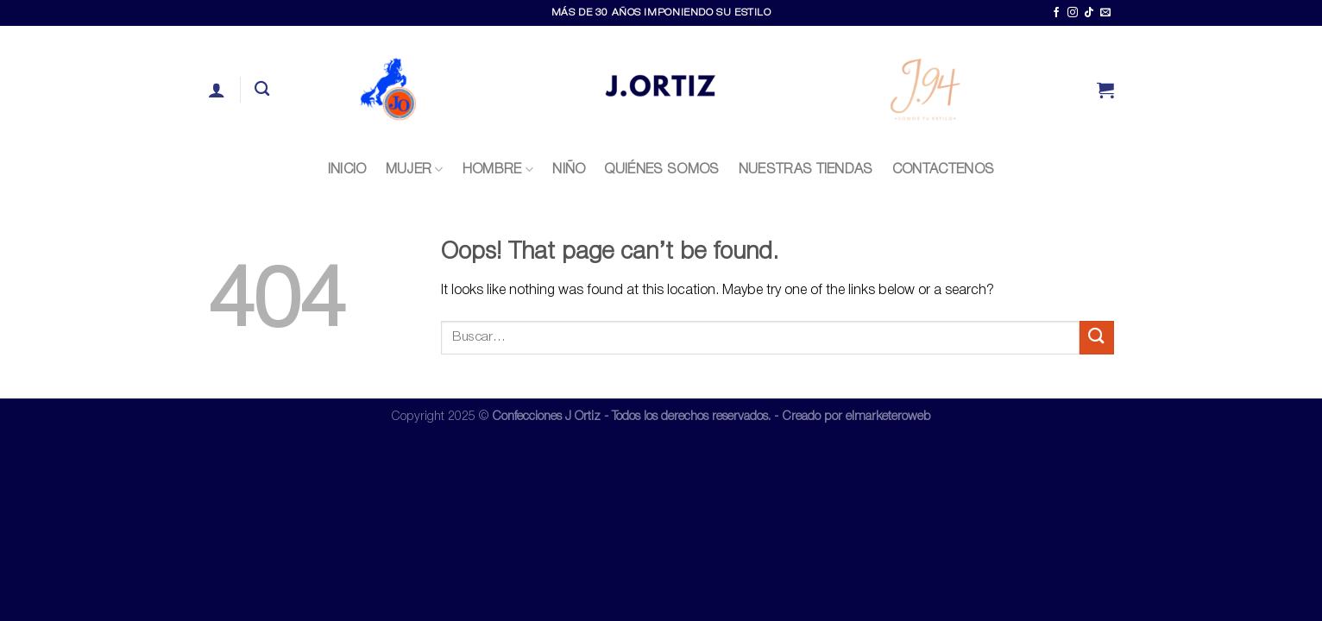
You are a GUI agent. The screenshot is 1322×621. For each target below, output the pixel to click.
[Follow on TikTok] (1089, 13)
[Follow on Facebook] (1056, 13)
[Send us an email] (1105, 13)
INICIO (347, 170)
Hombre (498, 169)
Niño (568, 170)
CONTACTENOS (943, 170)
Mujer (415, 169)
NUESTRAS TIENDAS (806, 170)
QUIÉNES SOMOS (661, 170)
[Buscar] (262, 89)
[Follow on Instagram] (1072, 13)
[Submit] (1097, 337)
